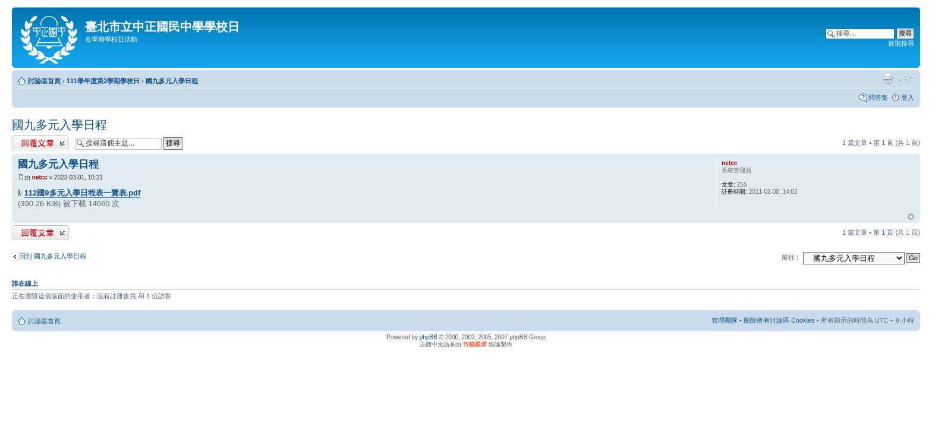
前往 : (790, 257)
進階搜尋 (901, 43)
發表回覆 (40, 142)
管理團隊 (724, 320)
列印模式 (887, 78)
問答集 (878, 97)
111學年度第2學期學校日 (103, 80)
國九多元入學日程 (172, 80)
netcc (40, 177)
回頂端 (911, 217)
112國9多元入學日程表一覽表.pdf (82, 192)
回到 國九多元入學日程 (52, 256)
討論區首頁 (44, 80)
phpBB (428, 337)
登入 (907, 97)
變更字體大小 (905, 78)
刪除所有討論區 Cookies (779, 320)
